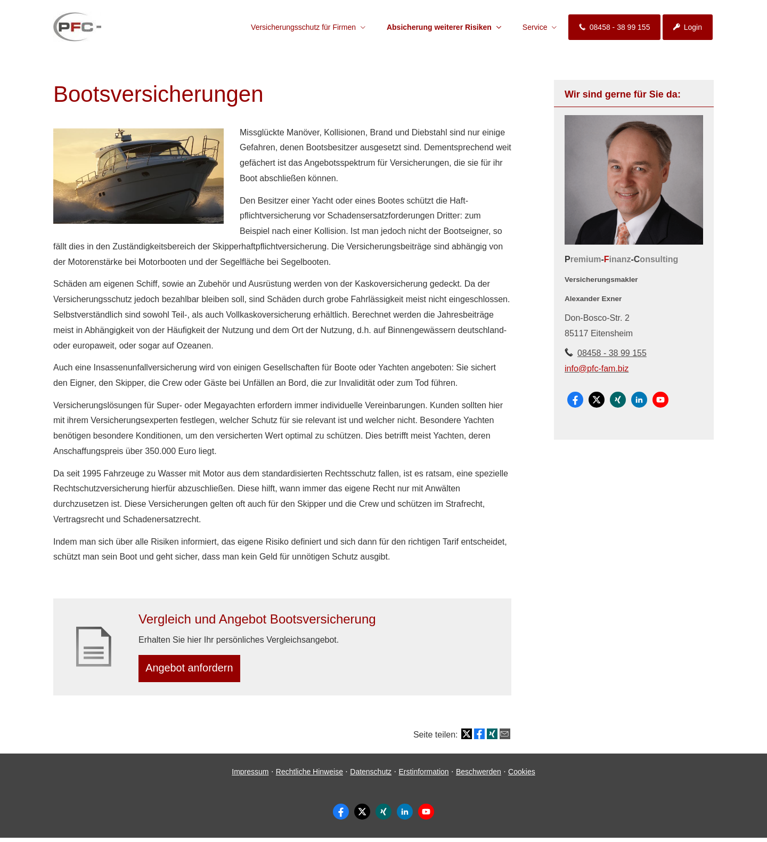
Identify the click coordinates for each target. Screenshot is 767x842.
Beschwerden (478, 775)
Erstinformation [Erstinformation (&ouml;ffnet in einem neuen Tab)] (423, 775)
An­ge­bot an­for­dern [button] (193, 670)
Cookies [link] (521, 775)
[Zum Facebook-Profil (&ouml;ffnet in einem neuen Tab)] (575, 400)
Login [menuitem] (687, 27)
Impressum (250, 775)
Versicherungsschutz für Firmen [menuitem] (303, 27)
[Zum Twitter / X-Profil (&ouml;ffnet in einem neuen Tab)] (597, 400)
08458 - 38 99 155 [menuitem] (614, 27)
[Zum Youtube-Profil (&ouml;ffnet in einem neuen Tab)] (660, 400)
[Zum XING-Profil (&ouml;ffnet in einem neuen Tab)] (618, 400)
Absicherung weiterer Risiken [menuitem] (439, 27)
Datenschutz (370, 775)
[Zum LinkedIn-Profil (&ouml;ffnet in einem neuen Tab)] (639, 400)
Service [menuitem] (535, 27)
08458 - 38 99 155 (612, 353)
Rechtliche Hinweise (309, 775)
